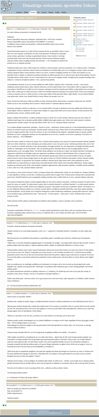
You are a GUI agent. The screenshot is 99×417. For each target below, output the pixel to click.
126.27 (14, 29)
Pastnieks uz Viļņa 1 (82, 41)
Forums (32, 12)
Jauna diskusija (79, 49)
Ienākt (57, 12)
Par (38, 12)
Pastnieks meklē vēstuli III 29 (84, 45)
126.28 (15, 223)
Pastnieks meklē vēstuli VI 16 (84, 31)
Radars (51, 12)
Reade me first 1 (81, 39)
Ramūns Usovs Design (54, 411)
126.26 (29, 29)
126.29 (13, 293)
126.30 (19, 385)
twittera (83, 56)
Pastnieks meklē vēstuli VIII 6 (85, 24)
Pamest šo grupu (80, 48)
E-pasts (44, 12)
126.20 (33, 385)
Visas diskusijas (79, 51)
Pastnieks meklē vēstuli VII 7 (84, 27)
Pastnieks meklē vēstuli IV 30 (84, 36)
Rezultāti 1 (79, 43)
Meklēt (63, 12)
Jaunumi (19, 12)
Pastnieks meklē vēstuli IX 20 (84, 20)
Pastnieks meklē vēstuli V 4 (85, 34)
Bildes (26, 12)
